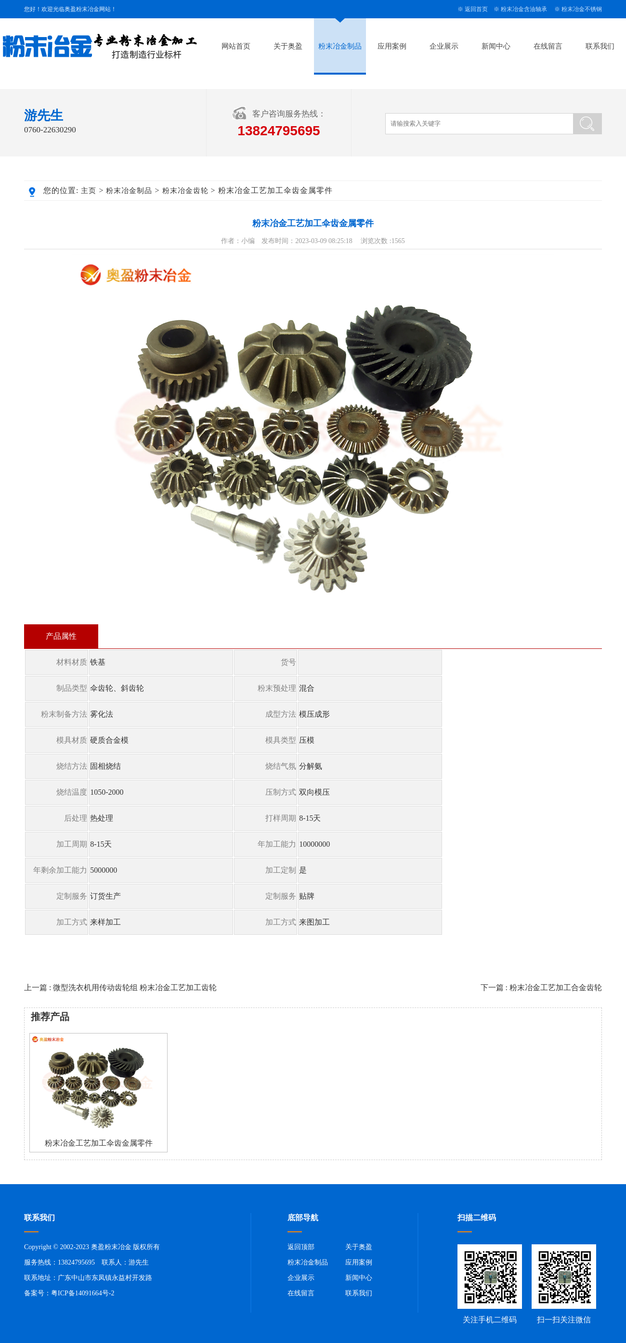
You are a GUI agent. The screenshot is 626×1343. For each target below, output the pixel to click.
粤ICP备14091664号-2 (82, 1293)
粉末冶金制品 (340, 46)
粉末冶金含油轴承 (524, 9)
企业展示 (444, 46)
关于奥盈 (288, 46)
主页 (88, 190)
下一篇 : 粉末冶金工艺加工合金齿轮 (541, 987)
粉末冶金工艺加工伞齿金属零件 (99, 1143)
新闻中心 (496, 46)
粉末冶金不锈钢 (581, 9)
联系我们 (600, 46)
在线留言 (548, 46)
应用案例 (392, 46)
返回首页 (476, 9)
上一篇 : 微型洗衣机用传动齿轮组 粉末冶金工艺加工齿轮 (120, 987)
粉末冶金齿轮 (185, 190)
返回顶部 (300, 1247)
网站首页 (236, 46)
